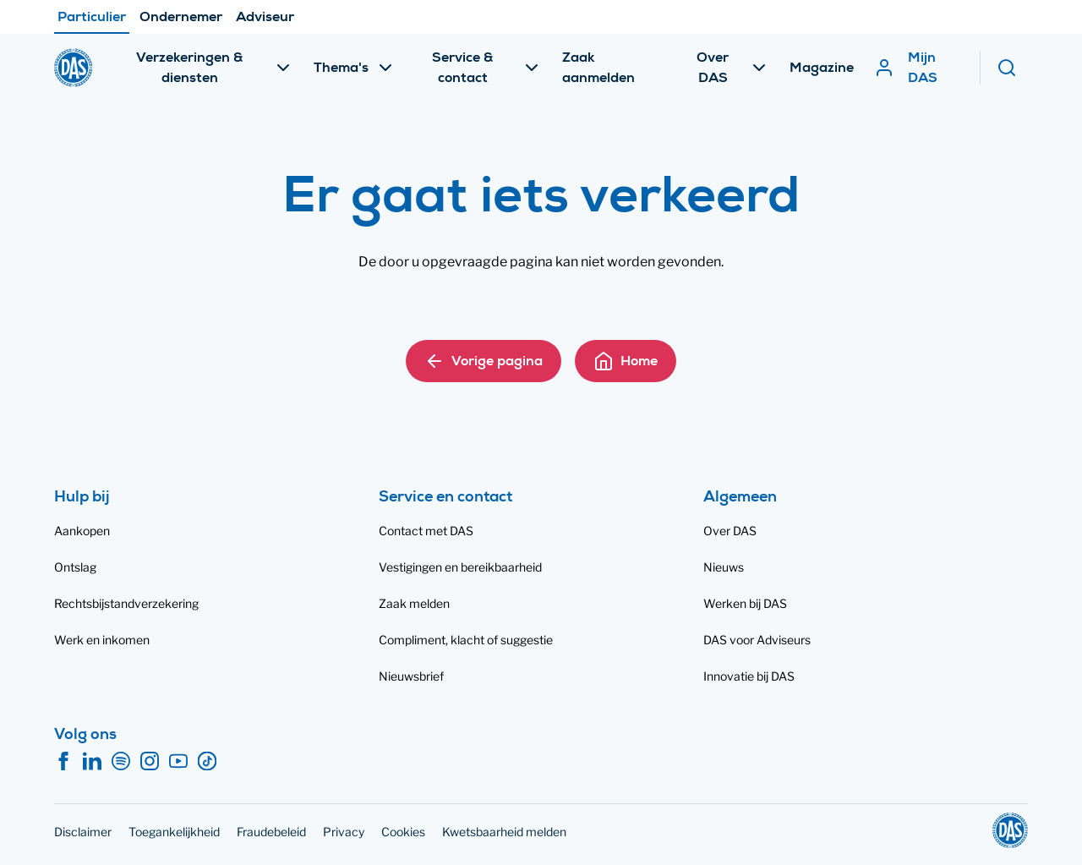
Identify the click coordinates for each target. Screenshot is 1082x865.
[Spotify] (121, 762)
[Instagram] (149, 762)
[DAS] (73, 67)
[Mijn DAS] (918, 67)
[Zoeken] (1012, 67)
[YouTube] (178, 762)
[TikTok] (207, 762)
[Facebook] (63, 762)
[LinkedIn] (92, 762)
